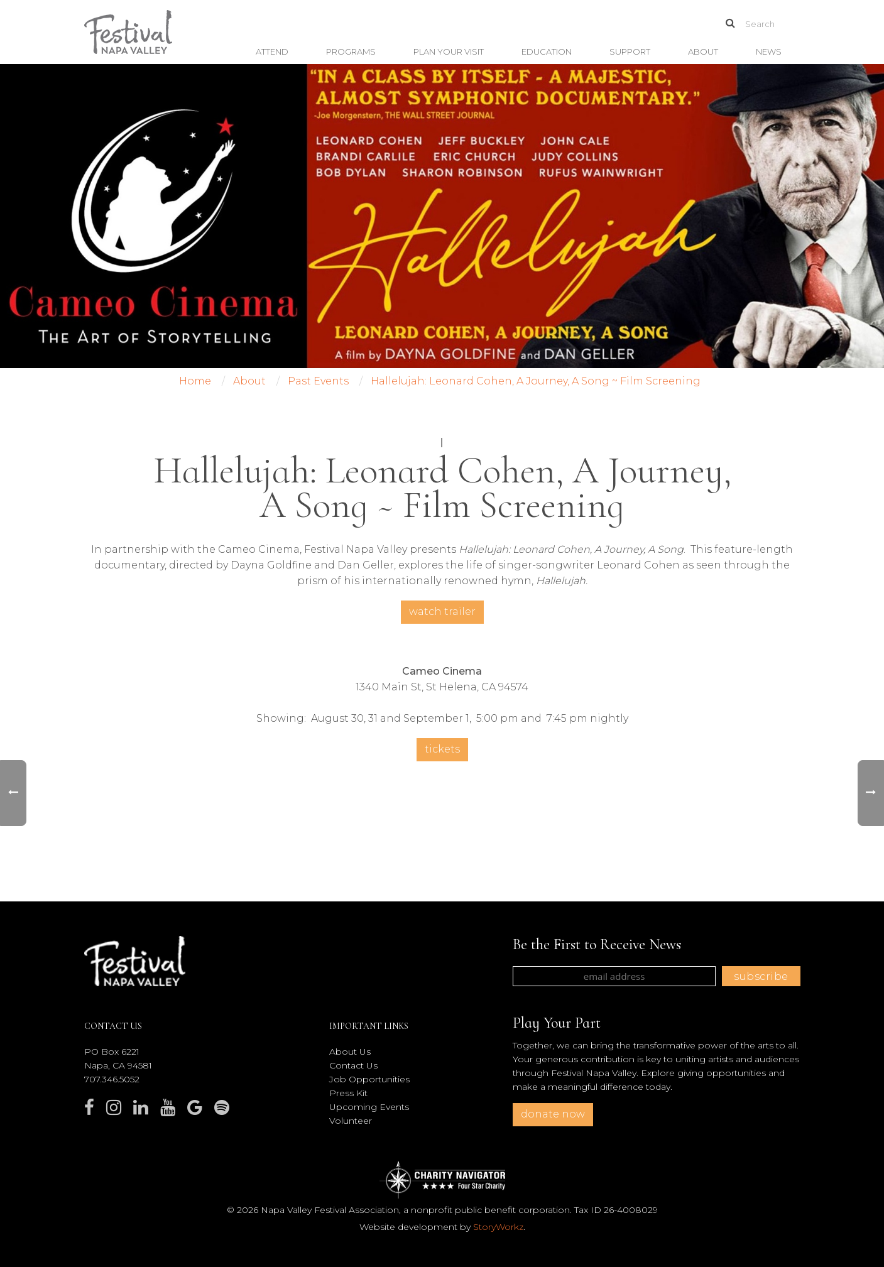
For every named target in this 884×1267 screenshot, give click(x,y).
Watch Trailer (442, 611)
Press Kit (348, 1093)
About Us (350, 1051)
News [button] (769, 51)
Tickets (442, 749)
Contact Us (353, 1065)
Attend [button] (272, 51)
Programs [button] (351, 51)
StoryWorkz (498, 1226)
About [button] (703, 51)
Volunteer (350, 1120)
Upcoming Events (369, 1106)
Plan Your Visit (448, 51)
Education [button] (546, 51)
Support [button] (629, 51)
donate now (553, 1114)
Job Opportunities (369, 1079)
